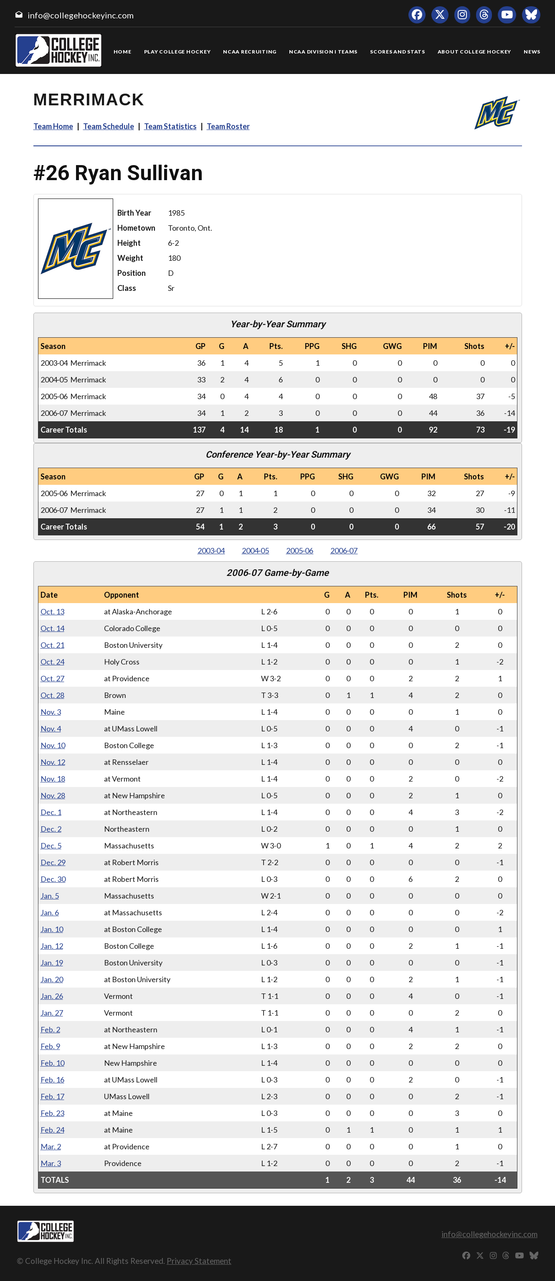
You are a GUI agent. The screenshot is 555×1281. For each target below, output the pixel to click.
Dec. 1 (51, 812)
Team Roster (228, 126)
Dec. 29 (53, 862)
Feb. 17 (52, 1096)
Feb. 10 (52, 1062)
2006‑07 (344, 550)
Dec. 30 (53, 879)
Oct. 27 (52, 678)
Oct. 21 (52, 644)
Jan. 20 (52, 979)
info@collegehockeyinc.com (81, 15)
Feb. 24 (52, 1129)
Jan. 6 (50, 912)
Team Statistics (170, 126)
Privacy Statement (199, 1261)
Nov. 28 (53, 795)
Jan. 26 (52, 996)
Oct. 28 (52, 695)
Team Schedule (108, 126)
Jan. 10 (52, 929)
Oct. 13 (52, 611)
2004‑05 (255, 550)
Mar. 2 (51, 1146)
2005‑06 (300, 550)
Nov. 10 (53, 745)
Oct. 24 (52, 661)
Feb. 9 (50, 1046)
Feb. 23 (52, 1113)
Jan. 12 (52, 945)
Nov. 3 (51, 711)
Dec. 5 (51, 845)
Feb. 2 (50, 1029)
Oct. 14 (52, 628)
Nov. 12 (53, 762)
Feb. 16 (52, 1079)
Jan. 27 (52, 1012)
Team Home (53, 126)
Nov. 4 (51, 728)
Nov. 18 (53, 778)
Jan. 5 (50, 895)
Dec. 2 (51, 828)
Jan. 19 (52, 962)
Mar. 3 (51, 1163)
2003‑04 (211, 550)
